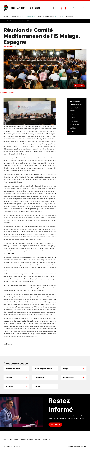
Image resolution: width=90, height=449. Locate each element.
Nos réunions (75, 102)
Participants (8, 345)
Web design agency (73, 446)
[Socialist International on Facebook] (65, 8)
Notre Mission (55, 425)
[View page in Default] (51, 8)
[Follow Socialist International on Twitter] (61, 8)
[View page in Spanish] (54, 8)
